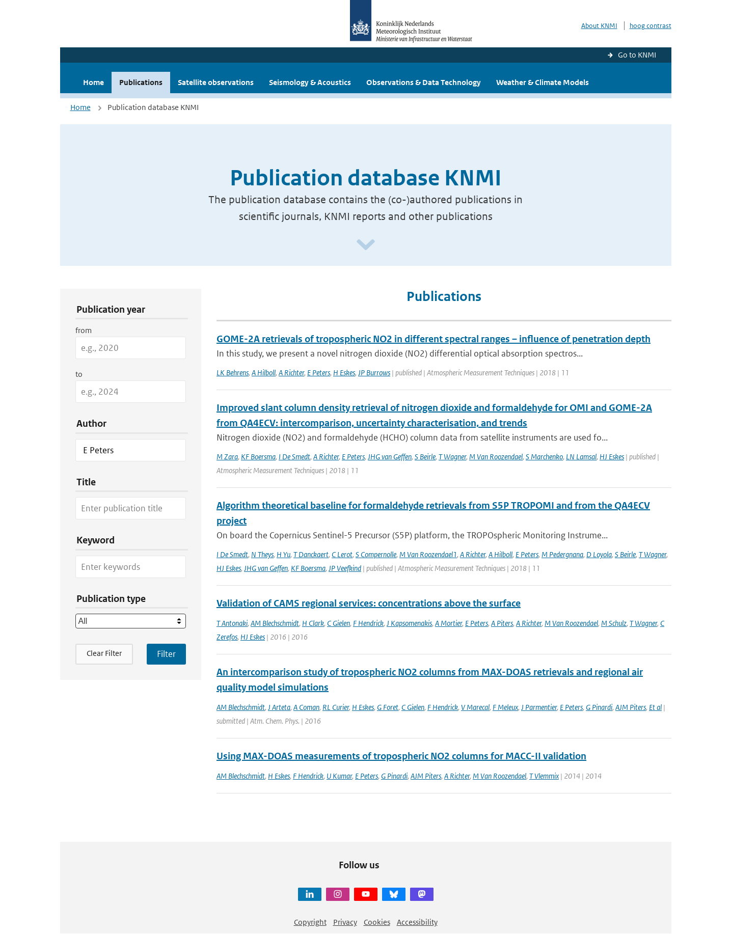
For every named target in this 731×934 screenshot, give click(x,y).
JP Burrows (374, 372)
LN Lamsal (581, 456)
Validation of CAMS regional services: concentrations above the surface (368, 603)
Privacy (345, 922)
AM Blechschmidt (275, 623)
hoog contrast (650, 25)
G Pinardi (599, 707)
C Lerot (342, 554)
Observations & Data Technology (423, 82)
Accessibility (417, 922)
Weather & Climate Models (542, 82)
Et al (655, 707)
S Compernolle (376, 554)
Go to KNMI (637, 55)
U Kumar (339, 776)
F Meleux (505, 707)
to (79, 374)
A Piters (502, 623)
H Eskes (344, 372)
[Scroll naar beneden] (366, 245)
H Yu (283, 554)
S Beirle (425, 456)
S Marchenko (544, 456)
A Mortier (448, 623)
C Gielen (338, 623)
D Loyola (599, 554)
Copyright (310, 922)
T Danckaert (311, 554)
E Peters (318, 372)
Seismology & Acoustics (310, 82)
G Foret (387, 707)
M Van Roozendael (496, 456)
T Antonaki (232, 623)
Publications (141, 82)
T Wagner (452, 456)
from (83, 330)
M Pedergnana (562, 554)
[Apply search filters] (166, 654)
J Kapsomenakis (409, 623)
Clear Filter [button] (104, 653)
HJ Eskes (612, 456)
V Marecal (475, 707)
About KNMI (599, 25)
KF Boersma (258, 456)
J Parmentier (539, 707)
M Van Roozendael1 (428, 554)
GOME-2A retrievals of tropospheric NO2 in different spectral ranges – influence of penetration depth (433, 339)
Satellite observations (216, 82)
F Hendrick (368, 623)
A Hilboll (264, 372)
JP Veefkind (345, 568)
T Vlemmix (544, 776)
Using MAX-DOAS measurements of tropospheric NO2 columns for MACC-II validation (401, 756)
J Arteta (279, 707)
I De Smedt (294, 456)
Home (93, 82)
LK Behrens (232, 372)
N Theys (262, 554)
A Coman (306, 707)
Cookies (377, 922)
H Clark (313, 623)
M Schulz (614, 623)
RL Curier (335, 707)
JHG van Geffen (390, 456)
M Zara (227, 456)
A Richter (291, 372)
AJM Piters (630, 707)
